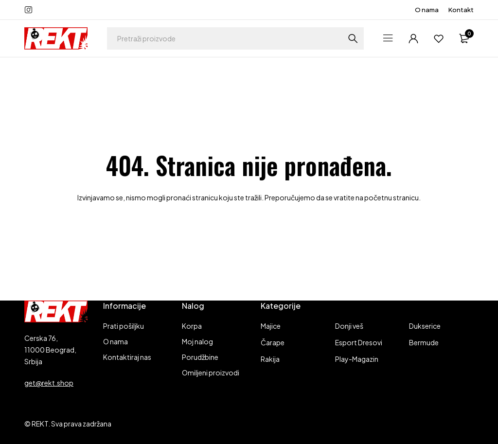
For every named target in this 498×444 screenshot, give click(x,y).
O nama (427, 10)
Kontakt (461, 10)
